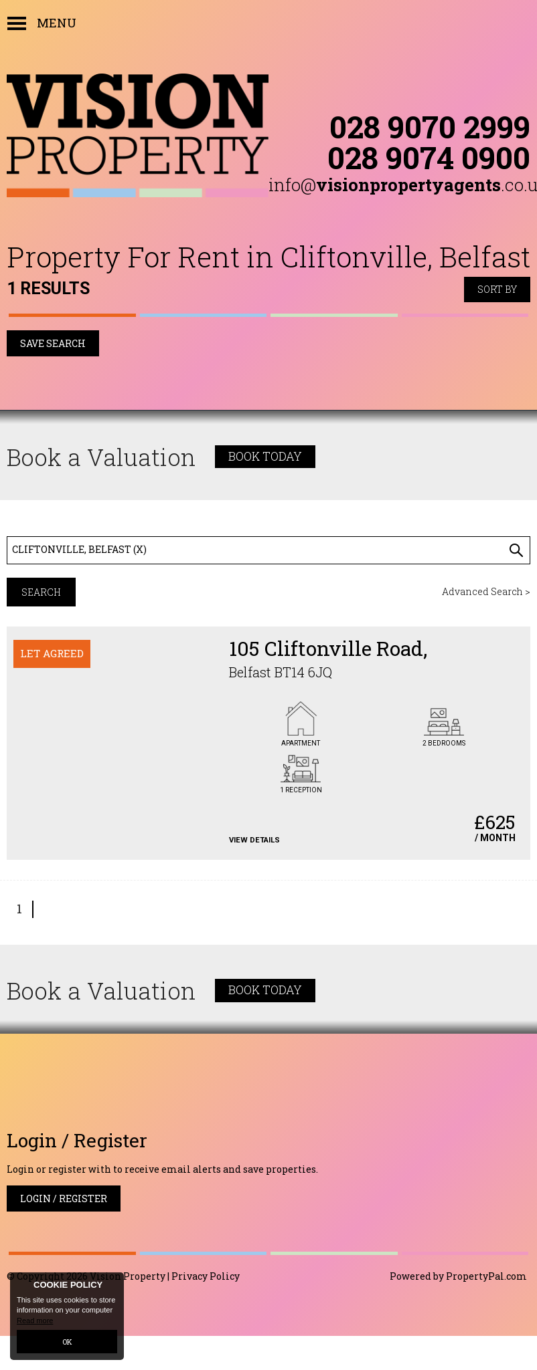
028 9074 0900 (428, 157)
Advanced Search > (486, 591)
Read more (35, 1321)
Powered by (458, 1276)
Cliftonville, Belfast (79, 549)
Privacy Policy (205, 1276)
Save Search (53, 343)
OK (67, 1342)
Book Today (265, 456)
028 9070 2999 (429, 126)
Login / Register (63, 1198)
